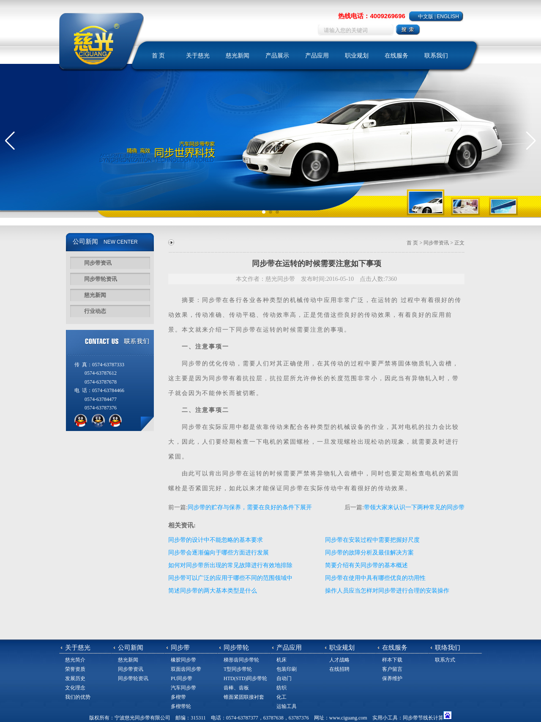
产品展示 (277, 55)
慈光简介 (75, 660)
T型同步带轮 (238, 669)
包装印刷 (286, 669)
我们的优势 (77, 697)
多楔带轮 (181, 706)
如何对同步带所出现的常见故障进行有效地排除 (230, 565)
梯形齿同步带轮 (241, 660)
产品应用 (317, 55)
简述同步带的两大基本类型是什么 (212, 590)
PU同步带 (181, 678)
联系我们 (436, 55)
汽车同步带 (183, 688)
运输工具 (286, 706)
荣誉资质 (75, 669)
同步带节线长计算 (423, 718)
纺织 (281, 688)
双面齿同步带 (186, 669)
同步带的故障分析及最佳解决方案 (369, 552)
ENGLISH (448, 16)
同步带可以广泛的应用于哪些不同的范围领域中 (230, 578)
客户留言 (392, 669)
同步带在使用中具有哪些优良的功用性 (375, 578)
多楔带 (178, 697)
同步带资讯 (98, 263)
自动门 (284, 678)
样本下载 (392, 660)
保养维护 (392, 678)
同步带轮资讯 (100, 279)
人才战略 (339, 660)
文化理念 (75, 688)
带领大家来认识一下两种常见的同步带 (414, 507)
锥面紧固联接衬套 (244, 697)
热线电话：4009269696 (371, 15)
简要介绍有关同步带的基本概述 (366, 565)
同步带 (212, 300)
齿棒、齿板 (236, 688)
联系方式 (445, 660)
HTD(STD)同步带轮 (245, 678)
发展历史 (75, 678)
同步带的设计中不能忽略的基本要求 (215, 540)
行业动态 (95, 311)
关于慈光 (198, 55)
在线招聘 (339, 669)
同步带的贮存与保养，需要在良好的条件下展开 (250, 507)
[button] (10, 141)
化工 (281, 697)
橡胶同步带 (183, 660)
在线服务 (396, 55)
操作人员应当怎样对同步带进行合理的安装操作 (387, 590)
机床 (281, 660)
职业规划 (357, 55)
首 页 (158, 55)
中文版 (425, 16)
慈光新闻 (237, 55)
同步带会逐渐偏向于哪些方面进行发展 (218, 552)
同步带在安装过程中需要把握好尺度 (372, 540)
